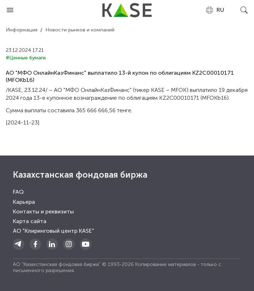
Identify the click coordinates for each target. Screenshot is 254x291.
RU (214, 10)
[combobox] (214, 10)
